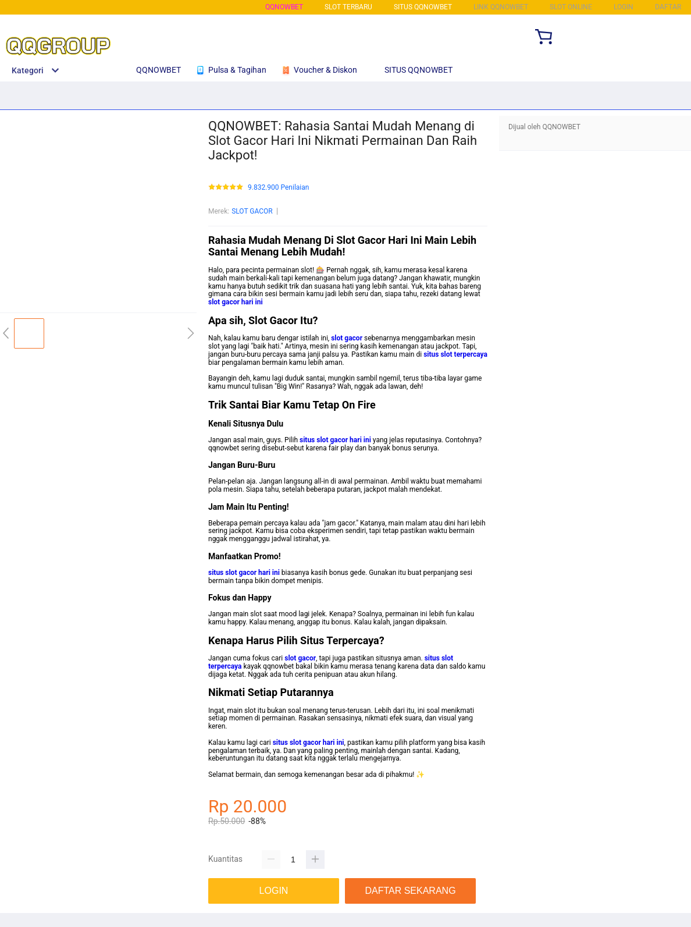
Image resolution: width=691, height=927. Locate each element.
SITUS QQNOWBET (423, 7)
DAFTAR (668, 7)
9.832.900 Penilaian (278, 187)
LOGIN (623, 7)
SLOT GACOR (252, 211)
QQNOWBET (284, 7)
